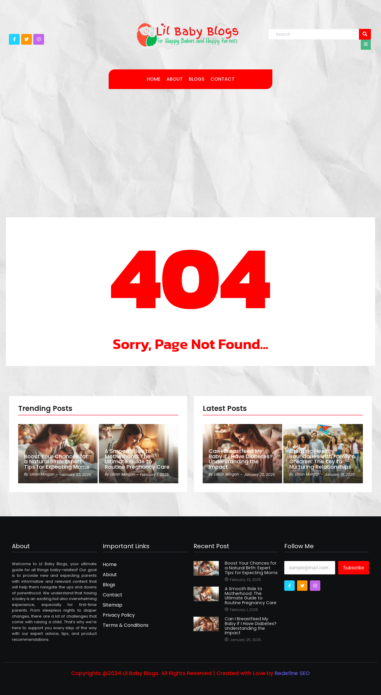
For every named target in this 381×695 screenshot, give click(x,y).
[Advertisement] (190, 145)
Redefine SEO (292, 673)
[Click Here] (366, 45)
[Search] (313, 34)
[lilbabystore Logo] (187, 35)
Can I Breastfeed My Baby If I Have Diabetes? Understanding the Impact (241, 459)
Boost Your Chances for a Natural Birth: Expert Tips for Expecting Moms (57, 462)
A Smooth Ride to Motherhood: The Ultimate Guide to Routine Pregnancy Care (137, 459)
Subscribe (353, 568)
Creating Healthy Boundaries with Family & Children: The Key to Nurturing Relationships (322, 459)
